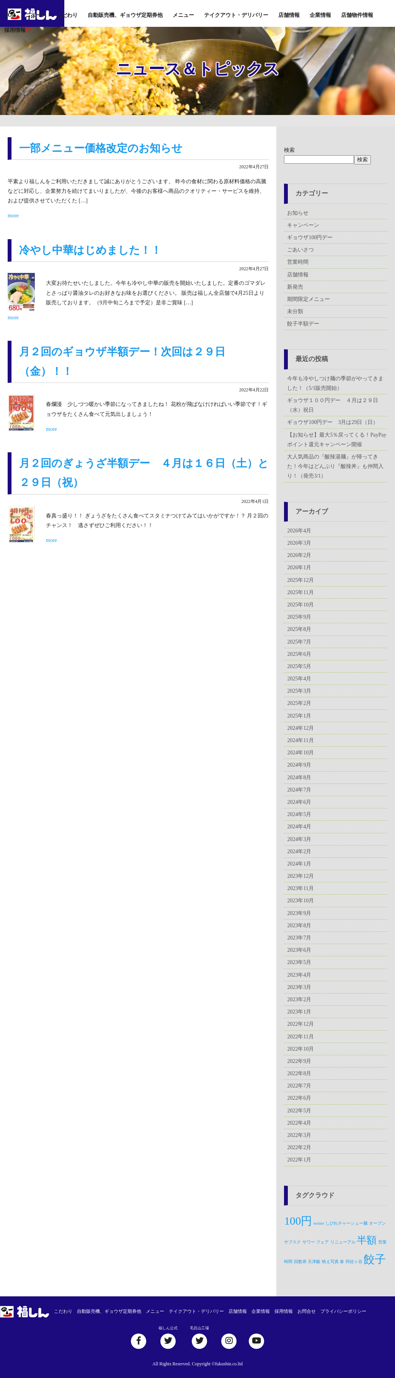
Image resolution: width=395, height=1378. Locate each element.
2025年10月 (300, 605)
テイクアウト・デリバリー (236, 15)
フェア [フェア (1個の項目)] (322, 1242)
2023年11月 (300, 888)
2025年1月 (299, 716)
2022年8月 (299, 1073)
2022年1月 (299, 1160)
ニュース (36, 15)
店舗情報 (289, 15)
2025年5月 (299, 666)
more (13, 215)
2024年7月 (299, 790)
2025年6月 (299, 654)
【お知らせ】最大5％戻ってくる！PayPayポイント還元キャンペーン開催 (336, 439)
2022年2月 (299, 1147)
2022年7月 (299, 1086)
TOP (9, 15)
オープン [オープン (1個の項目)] (377, 1223)
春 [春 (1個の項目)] (342, 1262)
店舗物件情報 (357, 15)
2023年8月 (299, 925)
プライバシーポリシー (343, 1311)
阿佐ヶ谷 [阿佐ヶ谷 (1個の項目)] (354, 1262)
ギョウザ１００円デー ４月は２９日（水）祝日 (332, 405)
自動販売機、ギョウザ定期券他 (125, 15)
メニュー (183, 15)
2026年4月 (299, 531)
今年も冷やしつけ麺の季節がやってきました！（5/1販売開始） (335, 383)
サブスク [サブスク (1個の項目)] (292, 1242)
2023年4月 (299, 975)
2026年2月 (299, 555)
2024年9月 (299, 765)
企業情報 (320, 15)
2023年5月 (299, 962)
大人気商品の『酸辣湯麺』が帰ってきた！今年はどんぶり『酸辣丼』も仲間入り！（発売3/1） (335, 466)
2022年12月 (300, 1024)
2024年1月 (299, 864)
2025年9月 (299, 617)
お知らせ (297, 213)
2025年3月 (299, 691)
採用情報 (15, 30)
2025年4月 (299, 679)
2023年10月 (300, 900)
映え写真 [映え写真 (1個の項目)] (330, 1262)
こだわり (67, 15)
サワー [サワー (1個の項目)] (308, 1242)
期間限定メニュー (308, 299)
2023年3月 (299, 987)
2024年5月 (299, 814)
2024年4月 (299, 826)
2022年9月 (299, 1061)
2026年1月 (299, 567)
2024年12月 (300, 728)
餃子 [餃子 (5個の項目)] (375, 1259)
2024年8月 (299, 777)
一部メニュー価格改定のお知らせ (101, 148)
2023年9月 (299, 913)
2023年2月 (299, 999)
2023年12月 (300, 876)
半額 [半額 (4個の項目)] (367, 1240)
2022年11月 (300, 1037)
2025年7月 (299, 642)
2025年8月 (299, 629)
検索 (289, 150)
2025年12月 (300, 580)
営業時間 (297, 262)
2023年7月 (299, 938)
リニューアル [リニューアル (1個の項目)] (343, 1242)
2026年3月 (299, 543)
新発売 (295, 287)
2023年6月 (299, 950)
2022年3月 (299, 1135)
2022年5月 (299, 1111)
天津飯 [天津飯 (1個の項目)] (314, 1262)
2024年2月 (299, 851)
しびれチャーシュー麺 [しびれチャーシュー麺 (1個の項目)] (346, 1223)
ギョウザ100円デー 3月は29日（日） (332, 422)
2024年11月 (300, 740)
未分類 (295, 311)
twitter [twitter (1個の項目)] (318, 1223)
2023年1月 (299, 1012)
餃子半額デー (303, 324)
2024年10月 (300, 753)
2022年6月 (299, 1098)
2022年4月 (299, 1123)
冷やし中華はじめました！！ (90, 250)
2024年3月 (299, 839)
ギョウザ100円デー (310, 237)
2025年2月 (299, 703)
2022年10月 (300, 1049)
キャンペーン (303, 225)
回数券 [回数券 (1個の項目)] (300, 1262)
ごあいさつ (300, 250)
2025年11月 (300, 592)
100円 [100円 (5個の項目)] (298, 1221)
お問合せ (306, 1311)
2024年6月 (299, 802)
